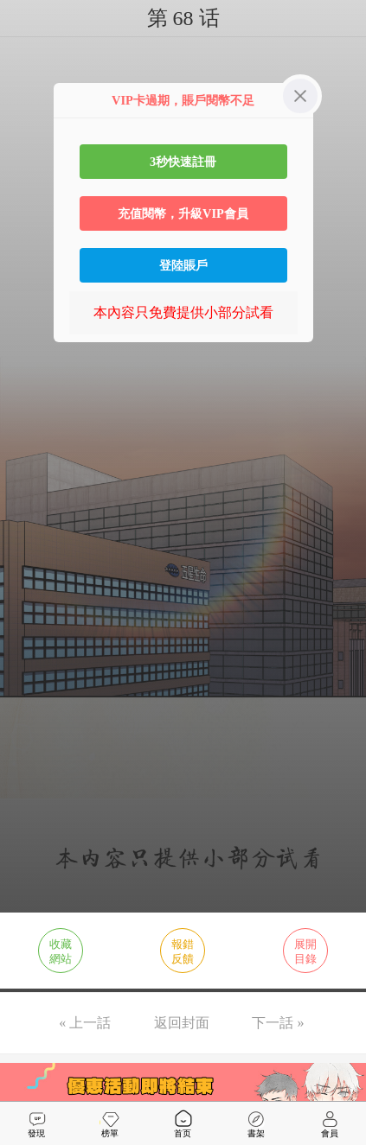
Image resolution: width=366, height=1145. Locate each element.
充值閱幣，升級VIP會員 (183, 213)
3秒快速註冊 (183, 162)
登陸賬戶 (183, 265)
